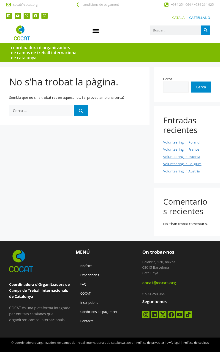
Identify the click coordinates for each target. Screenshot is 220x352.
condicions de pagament (100, 4)
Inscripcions (89, 302)
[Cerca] (81, 110)
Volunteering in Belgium (182, 163)
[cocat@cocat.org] (8, 4)
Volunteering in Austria (181, 171)
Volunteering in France (181, 149)
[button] (96, 30)
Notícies (86, 266)
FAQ (83, 284)
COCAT (85, 293)
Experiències (89, 275)
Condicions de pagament (98, 312)
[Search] (205, 30)
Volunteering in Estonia (181, 156)
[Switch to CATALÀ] (178, 17)
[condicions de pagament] (78, 4)
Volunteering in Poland (181, 142)
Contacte (87, 321)
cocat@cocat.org (25, 4)
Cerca (167, 78)
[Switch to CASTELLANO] (199, 17)
